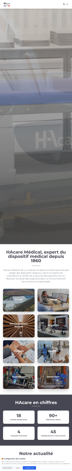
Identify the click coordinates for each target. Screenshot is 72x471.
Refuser (18, 468)
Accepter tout (29, 468)
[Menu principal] (67, 4)
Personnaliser (7, 468)
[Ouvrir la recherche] (64, 4)
